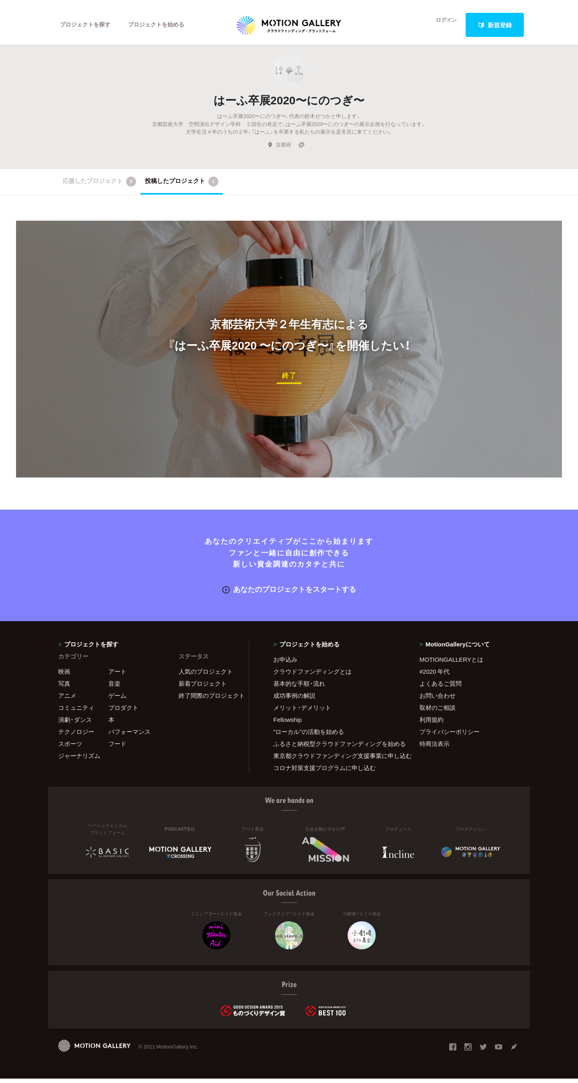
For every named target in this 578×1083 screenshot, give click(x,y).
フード (117, 747)
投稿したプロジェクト (181, 187)
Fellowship (287, 723)
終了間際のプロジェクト (209, 699)
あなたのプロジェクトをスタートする (289, 593)
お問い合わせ (437, 699)
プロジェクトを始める (162, 24)
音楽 (114, 687)
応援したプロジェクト (99, 187)
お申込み (285, 663)
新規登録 (495, 24)
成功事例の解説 (294, 699)
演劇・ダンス (75, 723)
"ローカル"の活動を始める (308, 735)
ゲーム (117, 699)
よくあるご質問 (440, 687)
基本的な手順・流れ (299, 687)
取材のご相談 (437, 711)
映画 (64, 675)
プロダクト (123, 711)
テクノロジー (76, 735)
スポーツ (70, 747)
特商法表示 (434, 747)
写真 (64, 687)
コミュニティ (76, 711)
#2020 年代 (434, 675)
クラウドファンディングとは (312, 675)
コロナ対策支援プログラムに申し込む (324, 771)
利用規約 (431, 723)
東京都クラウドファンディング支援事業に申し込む (336, 759)
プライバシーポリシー (449, 735)
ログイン (441, 24)
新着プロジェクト (203, 687)
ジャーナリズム (79, 759)
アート (117, 675)
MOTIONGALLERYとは (451, 663)
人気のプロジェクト (206, 675)
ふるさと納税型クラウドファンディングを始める (336, 747)
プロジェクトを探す (87, 24)
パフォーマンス (129, 735)
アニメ (67, 699)
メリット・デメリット (302, 711)
